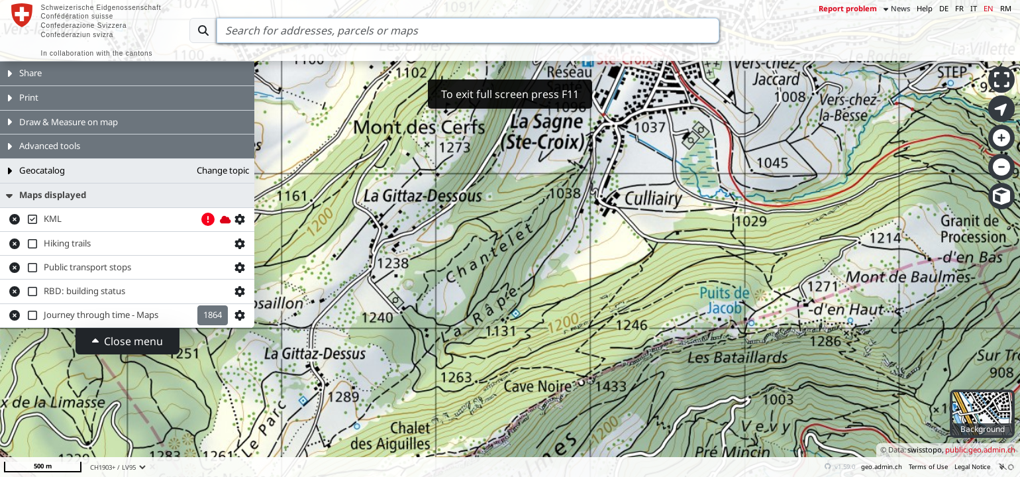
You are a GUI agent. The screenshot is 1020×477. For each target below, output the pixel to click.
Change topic (223, 170)
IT (973, 8)
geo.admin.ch (881, 466)
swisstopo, (925, 449)
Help (925, 8)
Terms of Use (928, 466)
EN (989, 8)
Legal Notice (972, 466)
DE (943, 8)
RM (1005, 8)
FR (959, 8)
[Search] (468, 30)
